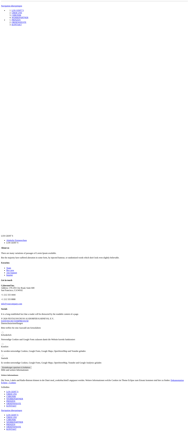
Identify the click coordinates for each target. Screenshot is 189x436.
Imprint (9, 275)
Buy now (10, 270)
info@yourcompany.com (11, 304)
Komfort (4, 346)
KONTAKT (11, 406)
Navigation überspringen (11, 6)
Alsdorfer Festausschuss (16, 240)
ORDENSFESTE (13, 403)
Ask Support (11, 273)
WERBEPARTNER (14, 399)
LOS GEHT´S (12, 392)
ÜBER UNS (11, 394)
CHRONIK (11, 396)
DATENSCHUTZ (8, 321)
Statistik (4, 358)
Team (8, 268)
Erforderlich (6, 335)
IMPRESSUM (22, 321)
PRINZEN (10, 401)
